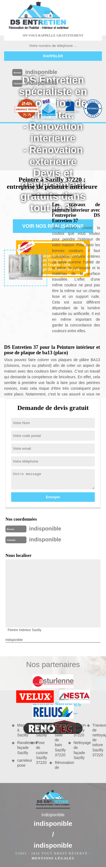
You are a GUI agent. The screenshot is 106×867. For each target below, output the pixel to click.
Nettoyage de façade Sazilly (78, 750)
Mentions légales (53, 858)
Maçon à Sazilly (22, 730)
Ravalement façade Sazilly (22, 747)
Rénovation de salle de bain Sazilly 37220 (59, 740)
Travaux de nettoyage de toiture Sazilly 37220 (97, 740)
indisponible (41, 72)
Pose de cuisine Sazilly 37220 (41, 752)
